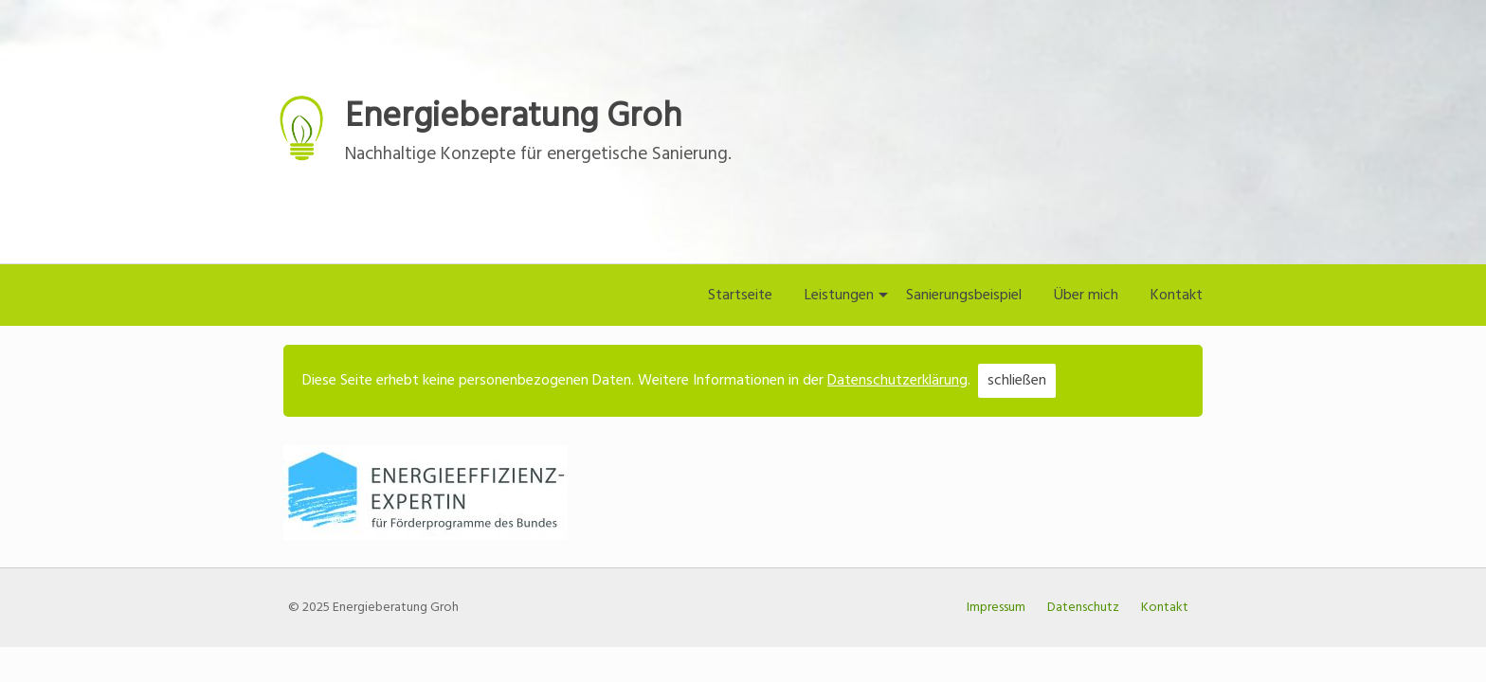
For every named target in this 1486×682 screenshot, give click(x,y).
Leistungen (839, 295)
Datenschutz (1083, 608)
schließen (1017, 380)
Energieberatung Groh (513, 117)
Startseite (740, 295)
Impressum (996, 608)
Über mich (1086, 295)
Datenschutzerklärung (897, 380)
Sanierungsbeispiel (964, 295)
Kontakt (1177, 295)
